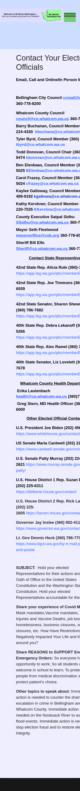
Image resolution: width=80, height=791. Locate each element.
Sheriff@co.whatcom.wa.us (42, 248)
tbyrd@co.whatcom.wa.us (40, 144)
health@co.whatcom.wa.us (41, 396)
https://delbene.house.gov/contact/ (46, 491)
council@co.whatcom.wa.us (42, 118)
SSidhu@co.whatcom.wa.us (42, 222)
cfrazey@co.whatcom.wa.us (52, 183)
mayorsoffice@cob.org (37, 235)
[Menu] (70, 17)
